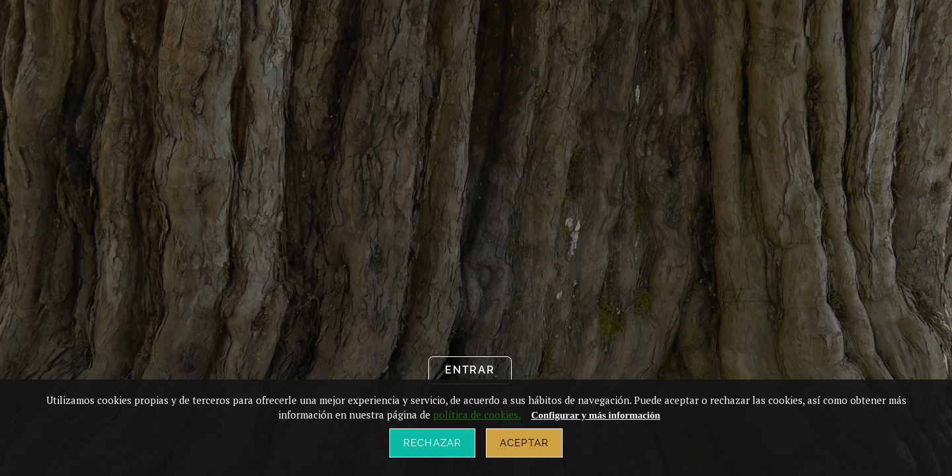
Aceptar (524, 443)
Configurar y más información (595, 415)
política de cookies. (476, 414)
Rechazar (432, 443)
